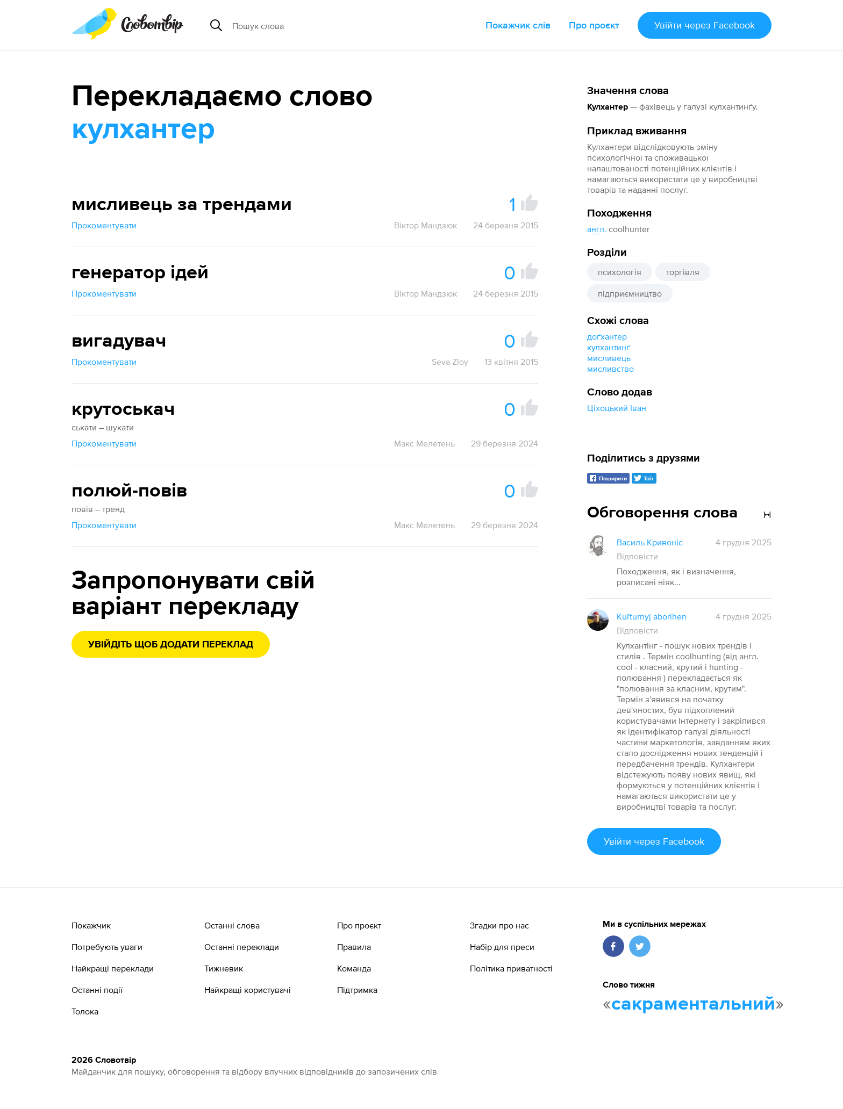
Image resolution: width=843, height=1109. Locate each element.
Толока (85, 1011)
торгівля (682, 272)
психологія (619, 272)
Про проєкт (594, 25)
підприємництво (630, 293)
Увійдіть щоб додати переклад (170, 645)
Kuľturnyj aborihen (652, 616)
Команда (354, 968)
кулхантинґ (608, 347)
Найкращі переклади (113, 968)
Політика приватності (511, 968)
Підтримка (357, 990)
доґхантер (607, 336)
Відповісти (637, 556)
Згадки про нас (499, 925)
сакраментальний (693, 1004)
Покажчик (91, 925)
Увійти (704, 25)
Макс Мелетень (424, 443)
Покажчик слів (518, 25)
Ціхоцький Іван (616, 408)
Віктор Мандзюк (425, 225)
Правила (354, 947)
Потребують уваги (107, 947)
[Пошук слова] (328, 25)
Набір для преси (502, 947)
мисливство (610, 368)
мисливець (609, 358)
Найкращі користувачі (247, 990)
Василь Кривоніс (650, 542)
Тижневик (223, 968)
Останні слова (232, 925)
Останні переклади (241, 947)
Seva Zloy (450, 361)
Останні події (97, 990)
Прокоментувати (104, 225)
